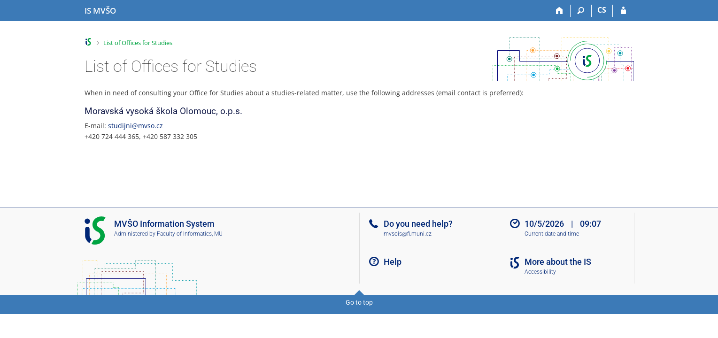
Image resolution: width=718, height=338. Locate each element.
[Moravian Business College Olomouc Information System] (100, 11)
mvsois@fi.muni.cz (408, 233)
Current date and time (552, 233)
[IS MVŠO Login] (623, 11)
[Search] (581, 11)
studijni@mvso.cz (135, 125)
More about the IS (558, 262)
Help (392, 262)
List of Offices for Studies (137, 42)
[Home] (560, 11)
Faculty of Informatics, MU (190, 233)
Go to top (359, 302)
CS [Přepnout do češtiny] (601, 10)
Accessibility (540, 272)
